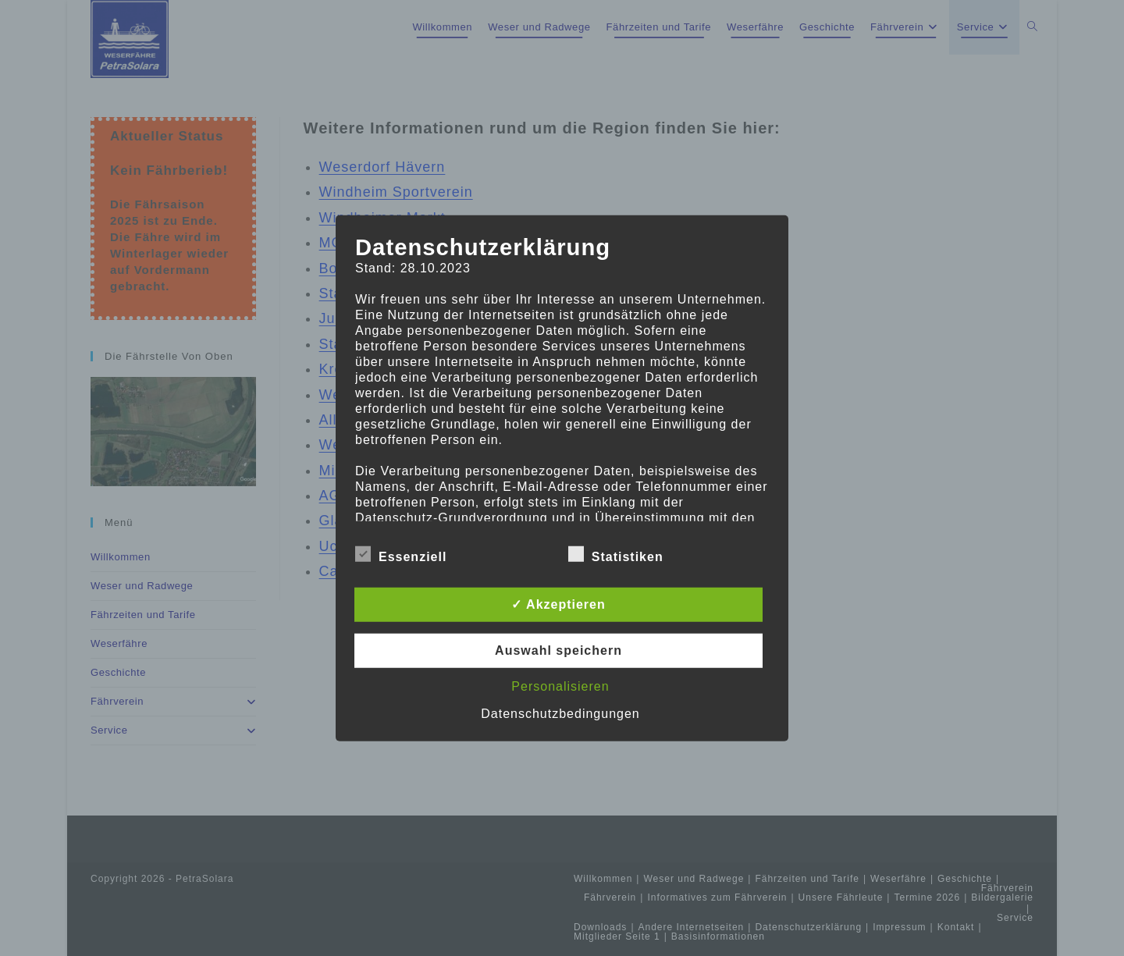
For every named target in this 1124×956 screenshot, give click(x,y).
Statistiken (615, 554)
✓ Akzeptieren (558, 604)
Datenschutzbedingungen (560, 713)
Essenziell (400, 554)
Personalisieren (560, 686)
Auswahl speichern (558, 650)
